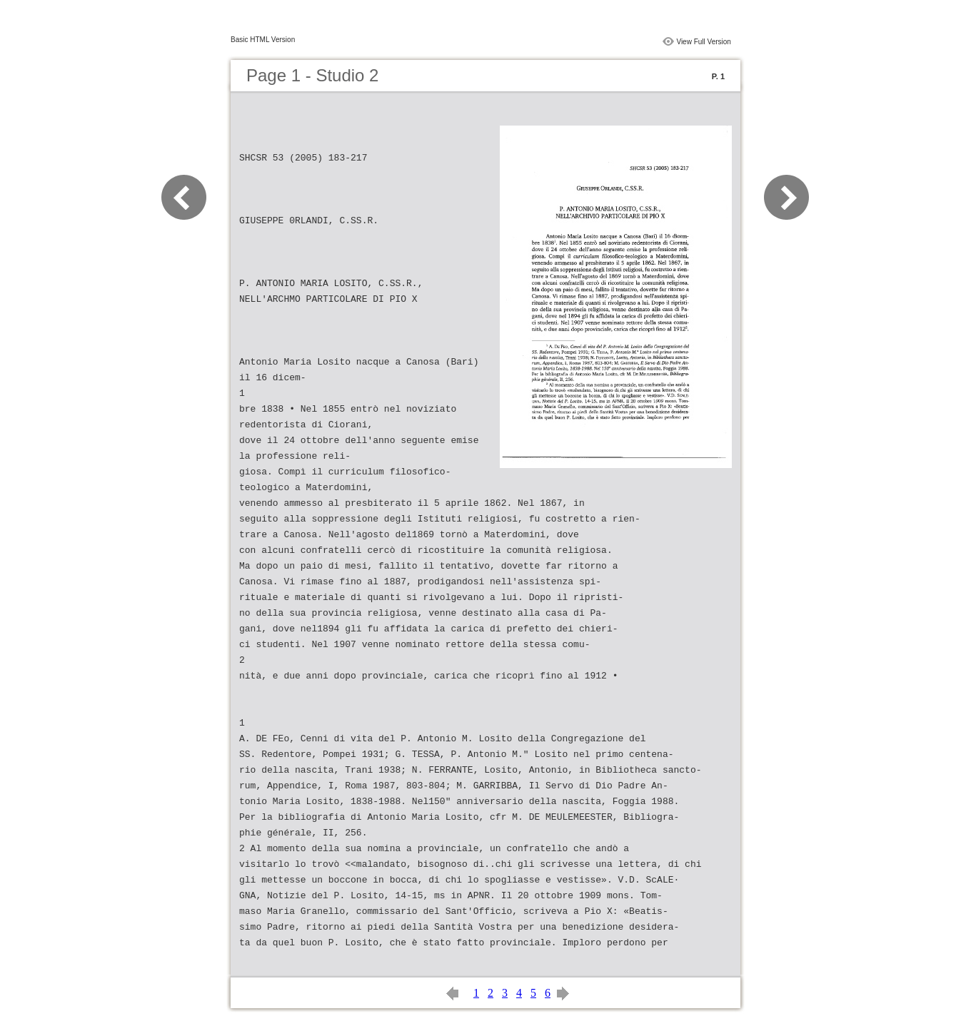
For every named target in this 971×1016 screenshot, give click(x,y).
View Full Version (703, 42)
